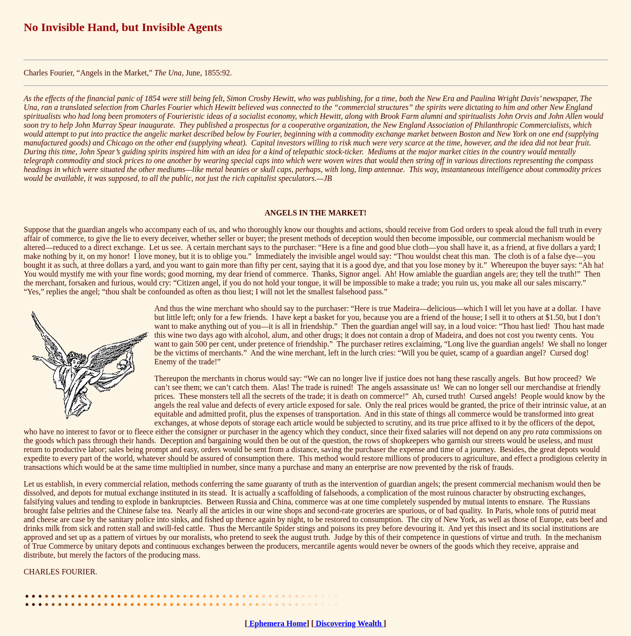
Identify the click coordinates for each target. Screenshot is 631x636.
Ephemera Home (277, 623)
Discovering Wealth (349, 623)
